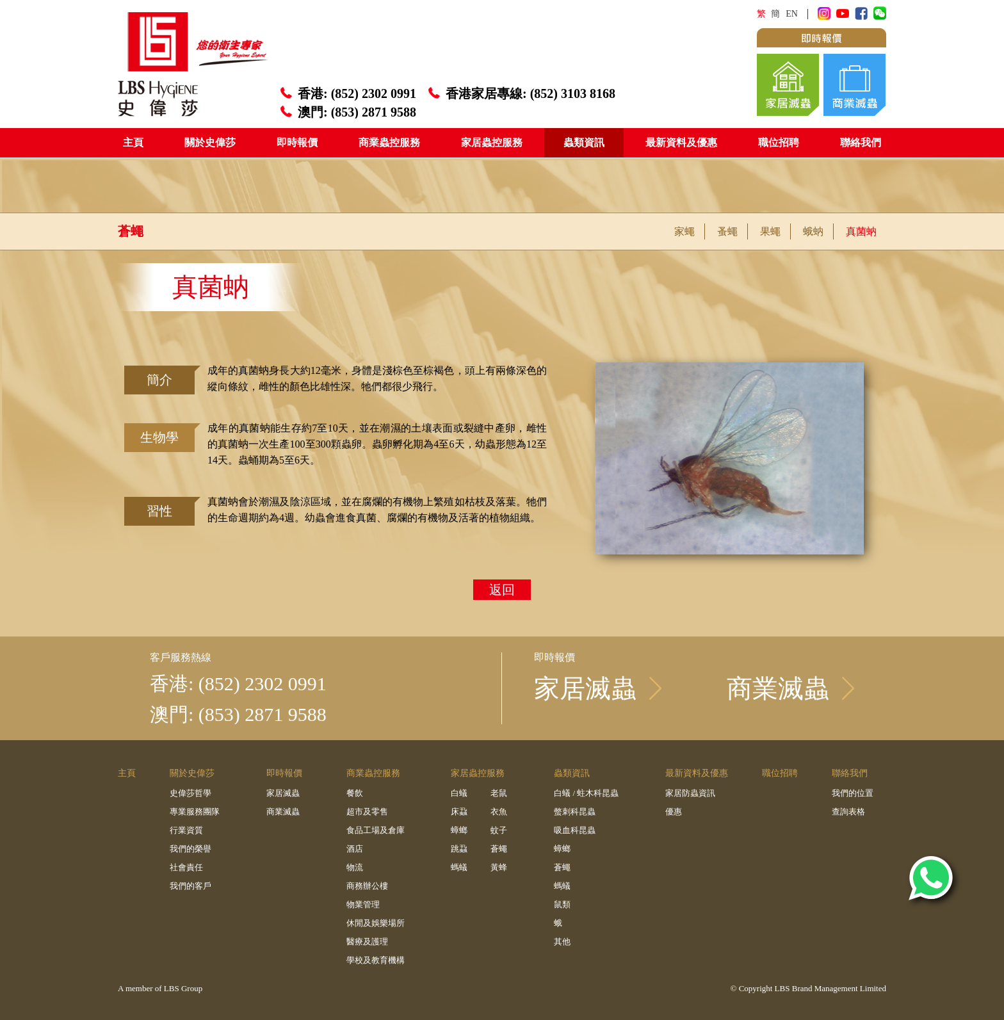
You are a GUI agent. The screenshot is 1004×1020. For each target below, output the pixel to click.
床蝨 (459, 811)
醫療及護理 (367, 941)
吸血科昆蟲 (574, 830)
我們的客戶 (190, 886)
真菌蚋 (861, 231)
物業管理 (363, 904)
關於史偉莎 (210, 142)
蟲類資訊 (583, 142)
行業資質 (186, 830)
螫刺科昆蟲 (574, 811)
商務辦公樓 (367, 886)
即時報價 (297, 142)
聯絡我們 (860, 142)
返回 (502, 590)
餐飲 (354, 793)
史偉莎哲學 (190, 793)
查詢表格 (848, 811)
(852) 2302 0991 (373, 93)
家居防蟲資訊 (690, 793)
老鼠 (498, 793)
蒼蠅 (498, 849)
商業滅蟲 (283, 811)
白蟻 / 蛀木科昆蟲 (586, 793)
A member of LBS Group (160, 988)
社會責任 (186, 867)
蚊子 (498, 830)
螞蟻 (459, 867)
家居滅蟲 (283, 793)
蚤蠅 (727, 231)
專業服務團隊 (195, 811)
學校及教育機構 (375, 960)
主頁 (133, 142)
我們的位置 (852, 793)
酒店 (354, 849)
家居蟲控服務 (491, 142)
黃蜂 (498, 867)
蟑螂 (459, 830)
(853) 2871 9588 (373, 112)
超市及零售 (367, 811)
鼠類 (562, 904)
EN (792, 14)
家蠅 (684, 231)
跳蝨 (459, 849)
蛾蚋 (813, 231)
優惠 (673, 811)
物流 (354, 867)
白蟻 (459, 793)
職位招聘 (778, 142)
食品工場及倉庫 (375, 830)
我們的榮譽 (190, 849)
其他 (562, 941)
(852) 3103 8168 (572, 93)
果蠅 (770, 231)
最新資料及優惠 (681, 142)
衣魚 (498, 811)
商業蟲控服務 (389, 142)
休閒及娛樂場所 (375, 923)
